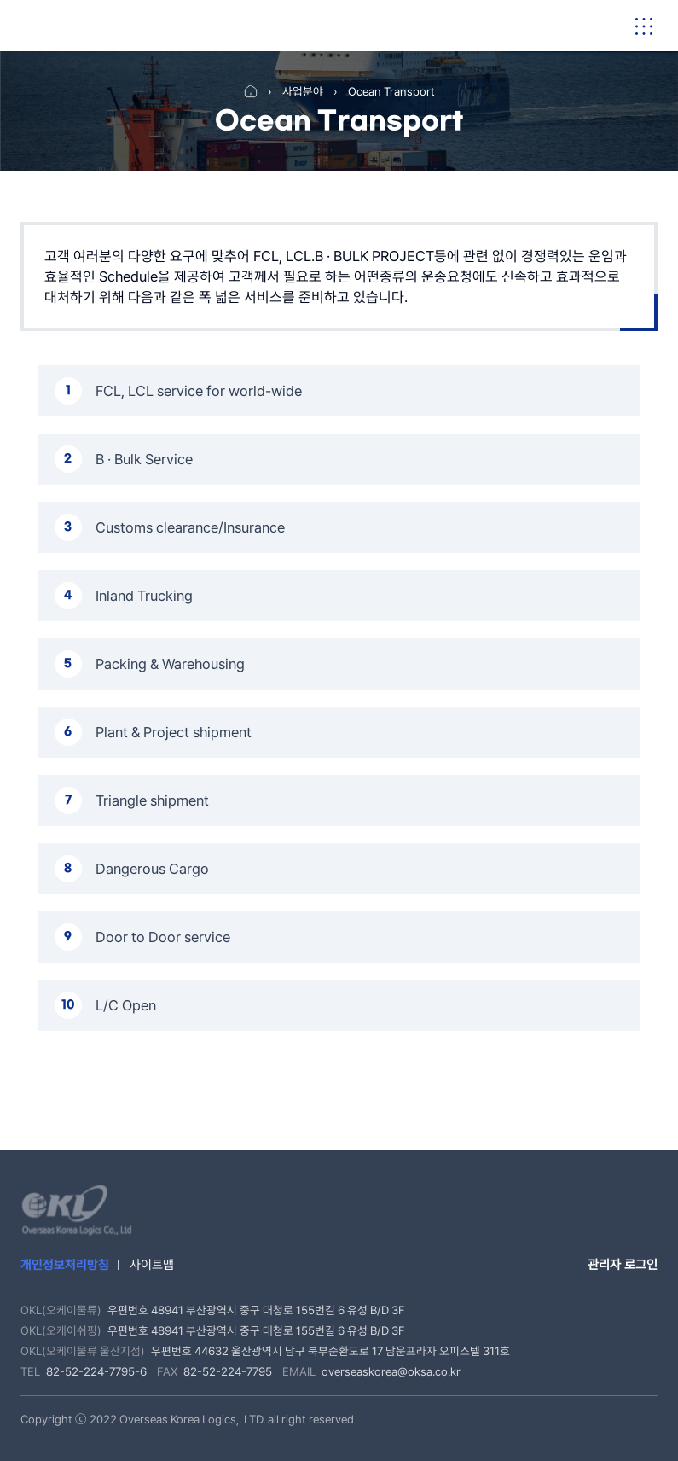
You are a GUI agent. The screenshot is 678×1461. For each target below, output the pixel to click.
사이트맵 (152, 1264)
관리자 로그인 (623, 1264)
